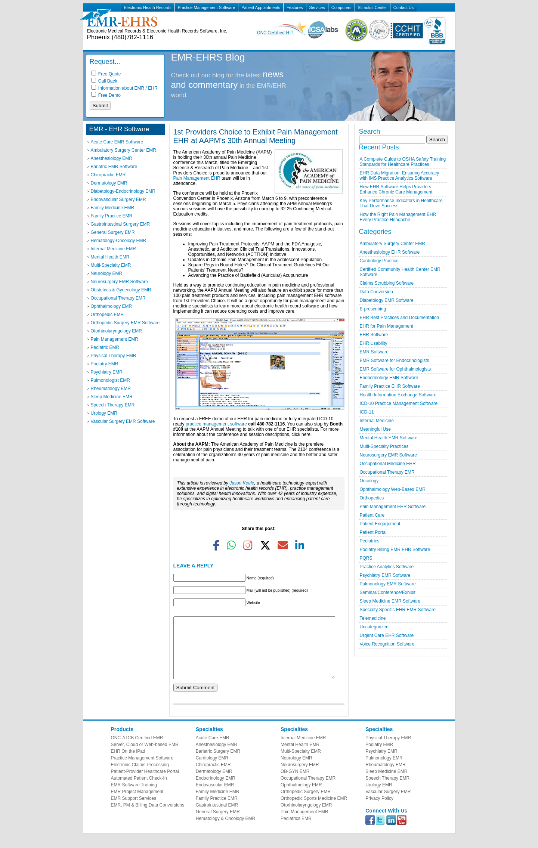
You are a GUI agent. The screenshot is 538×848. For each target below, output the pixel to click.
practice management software (216, 424)
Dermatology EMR (109, 183)
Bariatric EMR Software (114, 166)
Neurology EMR (107, 273)
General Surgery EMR (113, 232)
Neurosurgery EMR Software (119, 281)
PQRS (366, 558)
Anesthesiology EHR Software (390, 252)
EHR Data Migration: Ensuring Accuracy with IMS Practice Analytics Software (399, 175)
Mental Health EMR (110, 257)
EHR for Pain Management (386, 326)
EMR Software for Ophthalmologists (395, 369)
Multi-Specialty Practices (384, 446)
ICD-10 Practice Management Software (399, 403)
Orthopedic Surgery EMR (306, 802)
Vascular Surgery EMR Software (123, 421)
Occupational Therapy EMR (118, 298)
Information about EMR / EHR (124, 88)
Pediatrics (370, 541)
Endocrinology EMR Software (389, 377)
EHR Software (374, 334)
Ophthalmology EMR (111, 306)
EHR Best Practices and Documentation (399, 317)
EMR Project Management (137, 802)
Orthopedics (372, 498)
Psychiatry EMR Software (385, 575)
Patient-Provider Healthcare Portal (145, 782)
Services (317, 7)
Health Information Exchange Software (398, 394)
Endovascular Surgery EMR (118, 199)
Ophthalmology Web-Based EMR (393, 489)
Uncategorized (374, 626)
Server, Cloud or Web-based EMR (145, 755)
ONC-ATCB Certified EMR (137, 749)
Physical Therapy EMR (113, 355)
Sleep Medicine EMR (112, 396)
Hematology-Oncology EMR (118, 240)
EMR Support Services (133, 809)
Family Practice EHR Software (390, 386)
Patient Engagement (380, 523)
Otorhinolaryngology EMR (116, 331)
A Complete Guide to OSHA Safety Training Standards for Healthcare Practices (403, 162)
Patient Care (372, 515)
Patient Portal (373, 532)
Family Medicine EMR (112, 207)
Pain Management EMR (114, 339)
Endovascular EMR (215, 796)
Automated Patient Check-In (139, 789)
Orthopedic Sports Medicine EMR (314, 809)
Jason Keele (241, 483)
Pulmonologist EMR (110, 380)
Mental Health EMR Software (389, 437)
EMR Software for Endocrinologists (394, 360)
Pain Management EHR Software (393, 506)
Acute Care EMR (212, 749)
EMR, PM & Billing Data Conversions (148, 816)
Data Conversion (376, 291)
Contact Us (403, 7)
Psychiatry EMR (107, 372)
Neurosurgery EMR (300, 776)
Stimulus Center (372, 7)
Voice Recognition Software (387, 644)
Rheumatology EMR (111, 388)
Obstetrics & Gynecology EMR (121, 290)
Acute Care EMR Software (117, 142)
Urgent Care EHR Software (387, 635)
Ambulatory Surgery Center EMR (123, 150)
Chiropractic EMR (108, 174)
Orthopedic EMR (107, 314)
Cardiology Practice (379, 260)
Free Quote (106, 74)
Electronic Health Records (147, 7)
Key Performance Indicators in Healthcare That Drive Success (401, 203)
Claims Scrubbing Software (387, 283)
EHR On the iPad (128, 762)
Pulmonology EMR (383, 769)
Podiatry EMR (104, 363)
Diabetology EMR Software (387, 300)
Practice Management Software (206, 7)
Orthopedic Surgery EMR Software (125, 322)
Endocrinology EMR (215, 789)
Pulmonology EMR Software (388, 584)
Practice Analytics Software (387, 566)
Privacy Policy (379, 809)
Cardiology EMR (212, 769)
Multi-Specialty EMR (111, 265)
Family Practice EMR (112, 216)
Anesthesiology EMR (111, 158)
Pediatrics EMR (296, 829)
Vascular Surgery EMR (388, 802)
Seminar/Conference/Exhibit (387, 592)
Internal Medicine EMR (113, 248)
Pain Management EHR (196, 178)
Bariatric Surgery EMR (218, 762)
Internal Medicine (377, 420)
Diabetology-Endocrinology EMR (123, 191)
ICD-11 (367, 412)
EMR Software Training (134, 796)
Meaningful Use (375, 429)
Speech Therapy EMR (113, 405)
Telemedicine (373, 618)
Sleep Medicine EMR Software (390, 601)
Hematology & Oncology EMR (225, 829)
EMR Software (374, 352)
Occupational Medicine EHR (388, 463)
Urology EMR (104, 413)
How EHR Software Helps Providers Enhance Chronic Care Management (396, 189)
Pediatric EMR (105, 347)
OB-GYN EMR (295, 782)
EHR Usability (373, 343)
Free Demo (106, 95)
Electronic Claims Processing (140, 776)
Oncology (369, 480)
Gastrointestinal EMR (217, 816)
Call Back (104, 81)
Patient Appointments (260, 7)
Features (295, 7)
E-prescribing (373, 309)
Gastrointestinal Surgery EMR (120, 224)
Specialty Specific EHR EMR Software (398, 609)
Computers (341, 7)
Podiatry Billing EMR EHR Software (395, 549)
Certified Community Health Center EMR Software (400, 272)
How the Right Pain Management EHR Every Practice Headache (398, 217)
